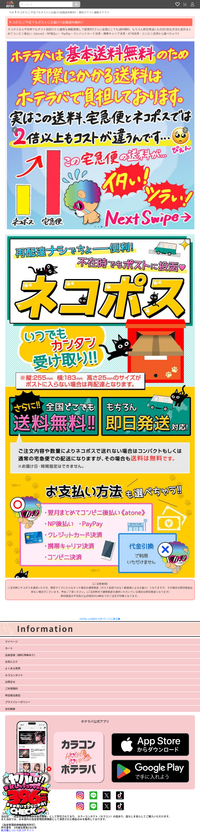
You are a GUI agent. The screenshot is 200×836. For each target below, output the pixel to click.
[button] (95, 227)
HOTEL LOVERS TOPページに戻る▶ (100, 619)
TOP (11, 12)
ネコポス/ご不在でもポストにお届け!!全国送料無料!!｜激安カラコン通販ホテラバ (63, 12)
